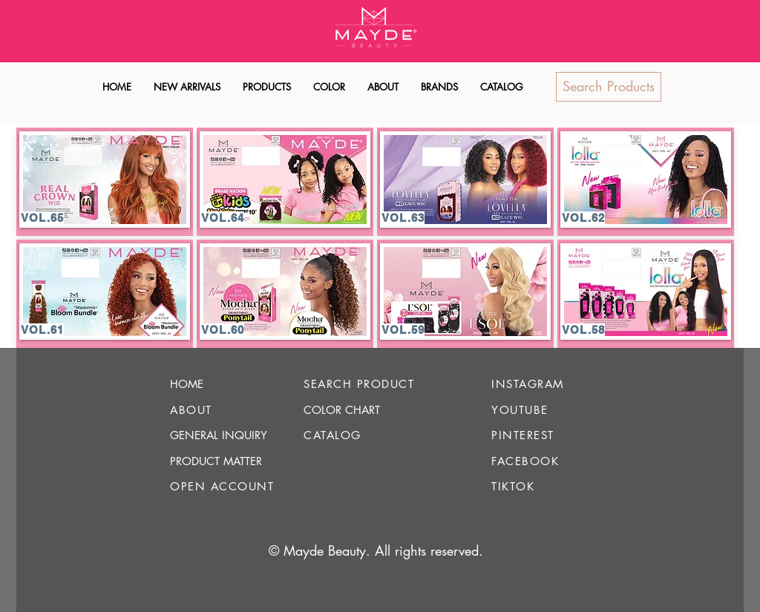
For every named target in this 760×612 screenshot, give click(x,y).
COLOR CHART (342, 410)
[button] (267, 87)
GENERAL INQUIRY (218, 435)
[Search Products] (608, 87)
